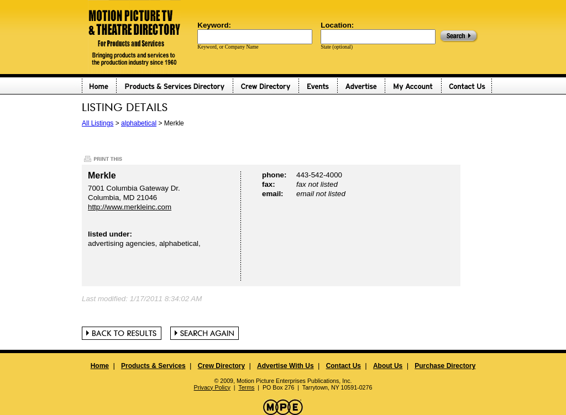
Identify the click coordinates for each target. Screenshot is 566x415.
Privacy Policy (212, 387)
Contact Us (343, 366)
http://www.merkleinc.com (129, 207)
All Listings (97, 123)
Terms (246, 387)
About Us (387, 366)
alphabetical (138, 123)
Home (100, 366)
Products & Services (153, 366)
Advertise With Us (285, 366)
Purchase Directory (445, 366)
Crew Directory (221, 366)
